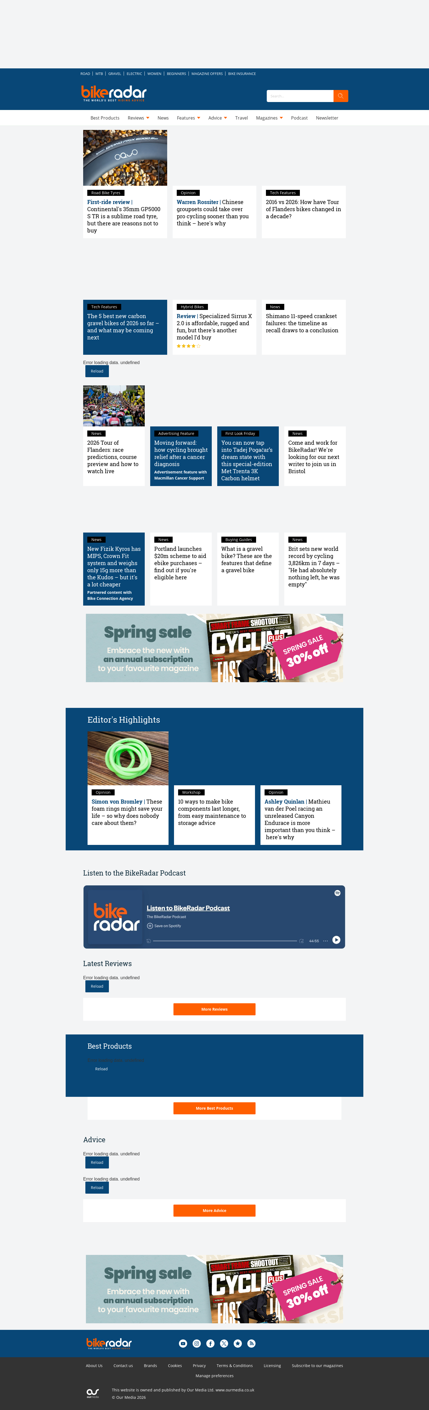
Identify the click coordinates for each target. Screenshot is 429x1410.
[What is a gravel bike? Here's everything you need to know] (248, 512)
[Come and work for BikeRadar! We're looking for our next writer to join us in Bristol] (315, 405)
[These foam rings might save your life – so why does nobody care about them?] (128, 758)
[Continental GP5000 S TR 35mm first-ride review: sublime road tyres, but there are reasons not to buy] (125, 158)
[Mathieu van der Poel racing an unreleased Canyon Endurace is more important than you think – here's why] (300, 758)
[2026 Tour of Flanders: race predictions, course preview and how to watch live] (114, 405)
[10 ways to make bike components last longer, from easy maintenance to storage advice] (214, 758)
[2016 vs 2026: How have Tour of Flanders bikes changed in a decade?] (304, 158)
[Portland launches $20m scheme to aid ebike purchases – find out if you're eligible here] (181, 512)
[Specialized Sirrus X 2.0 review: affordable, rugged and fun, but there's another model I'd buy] (215, 272)
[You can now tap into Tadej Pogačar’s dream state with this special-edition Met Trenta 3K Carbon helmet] (248, 405)
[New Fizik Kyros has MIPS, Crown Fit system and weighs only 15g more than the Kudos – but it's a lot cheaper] (114, 512)
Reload (97, 371)
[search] (341, 96)
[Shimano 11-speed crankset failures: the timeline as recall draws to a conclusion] (304, 272)
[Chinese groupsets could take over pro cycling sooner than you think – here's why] (215, 158)
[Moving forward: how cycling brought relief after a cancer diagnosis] (181, 405)
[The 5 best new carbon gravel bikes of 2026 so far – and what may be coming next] (125, 272)
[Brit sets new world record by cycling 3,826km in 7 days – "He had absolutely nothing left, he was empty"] (315, 512)
